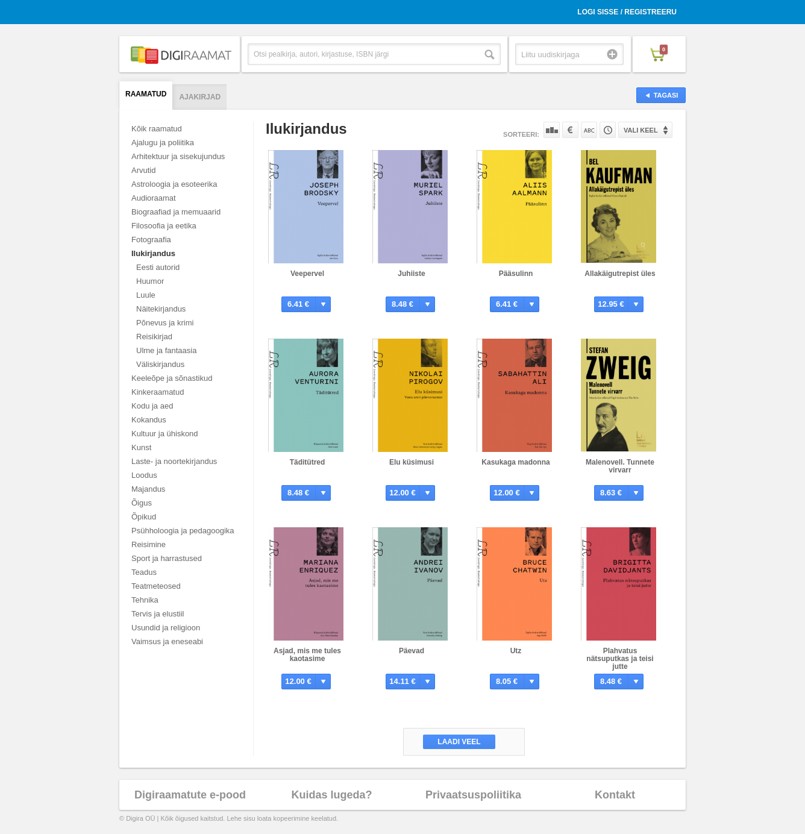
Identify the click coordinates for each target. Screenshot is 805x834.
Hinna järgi (570, 130)
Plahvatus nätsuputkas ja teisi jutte (619, 659)
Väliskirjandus (160, 364)
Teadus (144, 572)
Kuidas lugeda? (331, 795)
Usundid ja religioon (165, 627)
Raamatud (145, 94)
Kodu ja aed (152, 405)
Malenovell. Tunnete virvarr (620, 466)
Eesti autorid (158, 267)
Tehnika (144, 599)
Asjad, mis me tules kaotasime (307, 655)
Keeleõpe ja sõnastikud (171, 378)
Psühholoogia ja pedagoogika (182, 530)
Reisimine (148, 544)
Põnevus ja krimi (164, 322)
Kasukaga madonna (515, 462)
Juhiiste (411, 273)
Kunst (141, 447)
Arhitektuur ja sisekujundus (178, 156)
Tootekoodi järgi (608, 130)
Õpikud (143, 516)
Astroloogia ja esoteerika (174, 184)
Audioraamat (153, 197)
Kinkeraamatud (157, 392)
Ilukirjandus (153, 253)
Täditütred (307, 462)
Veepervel (307, 273)
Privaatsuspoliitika (473, 795)
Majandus (148, 489)
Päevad (411, 651)
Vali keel (641, 130)
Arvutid (143, 170)
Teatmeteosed (156, 586)
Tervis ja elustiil (157, 613)
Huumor (150, 281)
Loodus (144, 475)
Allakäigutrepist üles (619, 273)
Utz (516, 651)
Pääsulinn (516, 273)
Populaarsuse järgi (551, 130)
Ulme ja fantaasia (166, 350)
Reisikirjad (154, 336)
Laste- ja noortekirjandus (174, 461)
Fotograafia (151, 239)
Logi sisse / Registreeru (627, 12)
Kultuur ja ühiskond (164, 433)
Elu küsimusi (411, 462)
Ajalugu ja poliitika (162, 142)
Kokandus (148, 419)
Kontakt (615, 795)
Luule (145, 294)
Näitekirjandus (161, 308)
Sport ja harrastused (166, 558)
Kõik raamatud (156, 128)
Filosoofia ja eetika (163, 225)
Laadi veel (458, 742)
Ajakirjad (200, 97)
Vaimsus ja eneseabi (167, 641)
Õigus (141, 502)
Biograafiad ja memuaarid (176, 211)
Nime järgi (589, 130)
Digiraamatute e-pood (190, 795)
